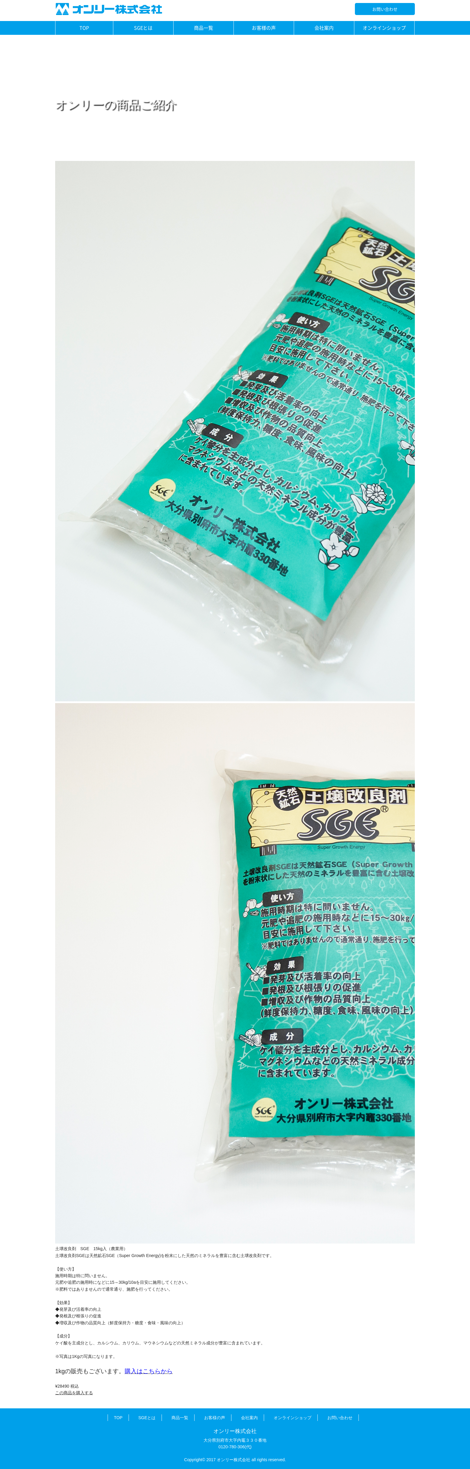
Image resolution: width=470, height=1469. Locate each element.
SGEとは (143, 27)
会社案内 (324, 27)
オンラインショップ (384, 27)
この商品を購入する (74, 1392)
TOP (84, 27)
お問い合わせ (384, 9)
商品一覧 (203, 27)
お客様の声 (264, 27)
